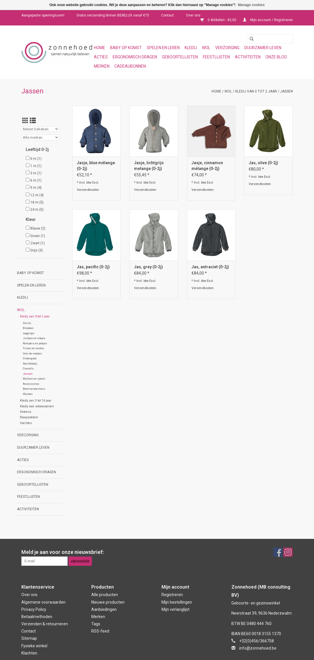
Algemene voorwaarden (43, 602)
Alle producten (104, 594)
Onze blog (276, 57)
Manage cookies (251, 5)
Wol (206, 47)
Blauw (37, 228)
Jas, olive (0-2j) (263, 162)
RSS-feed (100, 631)
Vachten (26, 423)
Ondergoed (29, 358)
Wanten (28, 393)
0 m (36, 159)
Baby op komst (126, 47)
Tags (95, 624)
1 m (36, 166)
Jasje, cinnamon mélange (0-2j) (207, 165)
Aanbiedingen (104, 609)
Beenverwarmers (34, 388)
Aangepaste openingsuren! (42, 15)
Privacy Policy (33, 609)
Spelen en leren (163, 47)
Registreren (172, 594)
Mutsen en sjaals (34, 378)
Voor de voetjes (32, 353)
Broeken (28, 328)
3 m (36, 173)
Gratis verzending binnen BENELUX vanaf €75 (113, 15)
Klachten (29, 653)
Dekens (25, 412)
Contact (167, 15)
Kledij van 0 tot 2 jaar (256, 91)
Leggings (28, 333)
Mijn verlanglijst (175, 609)
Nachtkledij (30, 363)
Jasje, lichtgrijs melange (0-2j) (149, 165)
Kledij (191, 47)
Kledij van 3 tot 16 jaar (35, 400)
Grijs (36, 250)
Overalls (28, 368)
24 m (37, 210)
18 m (37, 202)
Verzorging (227, 47)
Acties (101, 57)
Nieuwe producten (108, 602)
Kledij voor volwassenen (37, 406)
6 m (36, 180)
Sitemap (29, 638)
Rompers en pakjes (35, 343)
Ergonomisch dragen (135, 57)
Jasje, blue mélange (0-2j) (96, 165)
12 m (37, 195)
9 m (36, 188)
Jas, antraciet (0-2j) (210, 267)
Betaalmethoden (36, 616)
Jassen (286, 91)
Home (99, 47)
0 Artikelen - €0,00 (218, 20)
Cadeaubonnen (130, 66)
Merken (101, 66)
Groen (37, 236)
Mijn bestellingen (176, 602)
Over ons (193, 15)
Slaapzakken (29, 417)
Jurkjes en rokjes (34, 338)
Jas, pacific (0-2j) (93, 267)
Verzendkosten (88, 190)
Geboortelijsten (180, 57)
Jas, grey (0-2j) (148, 267)
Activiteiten (248, 57)
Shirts (27, 323)
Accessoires (31, 383)
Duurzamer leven (262, 47)
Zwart (37, 243)
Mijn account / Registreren (268, 20)
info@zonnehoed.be (257, 648)
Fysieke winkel (34, 646)
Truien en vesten (33, 348)
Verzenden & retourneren (44, 624)
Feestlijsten (216, 57)
